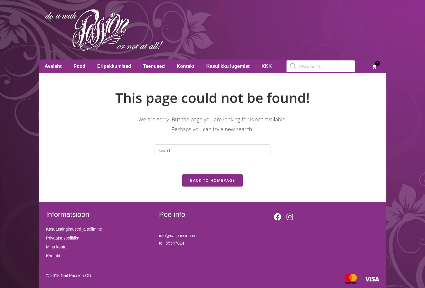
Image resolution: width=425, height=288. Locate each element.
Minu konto (56, 247)
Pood (79, 66)
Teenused (154, 66)
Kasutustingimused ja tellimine (74, 229)
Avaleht (53, 66)
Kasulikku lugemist (228, 66)
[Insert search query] (212, 150)
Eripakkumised (114, 66)
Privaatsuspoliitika (62, 238)
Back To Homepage (212, 180)
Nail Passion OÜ (76, 275)
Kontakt (186, 66)
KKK (267, 66)
